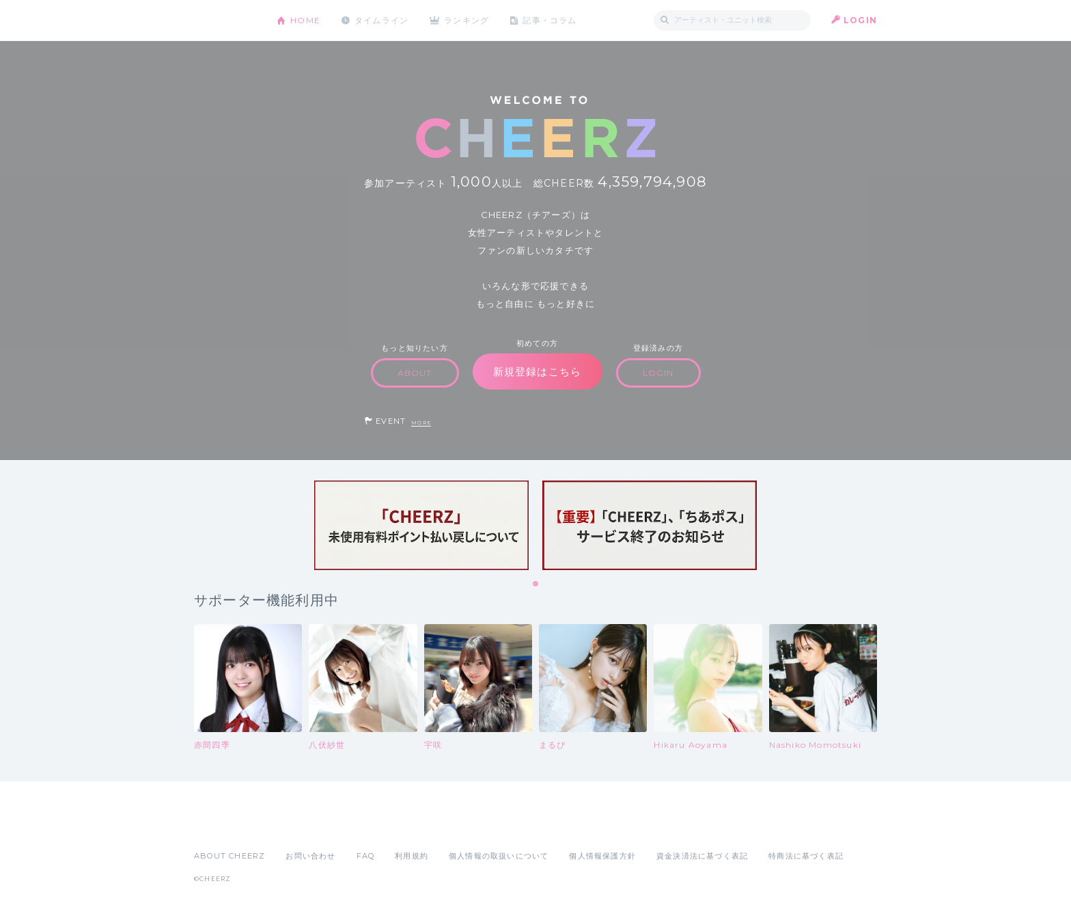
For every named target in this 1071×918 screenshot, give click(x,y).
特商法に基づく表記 (806, 856)
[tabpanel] (421, 525)
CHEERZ (225, 21)
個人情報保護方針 (602, 856)
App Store (225, 825)
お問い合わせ (310, 856)
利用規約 (411, 856)
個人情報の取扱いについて (498, 856)
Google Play (298, 825)
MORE (421, 423)
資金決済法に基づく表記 (702, 856)
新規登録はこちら (537, 371)
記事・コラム (551, 20)
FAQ (366, 856)
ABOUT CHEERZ (229, 856)
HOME (305, 20)
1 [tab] (536, 584)
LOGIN (860, 20)
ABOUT (415, 373)
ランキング (467, 20)
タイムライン (381, 20)
